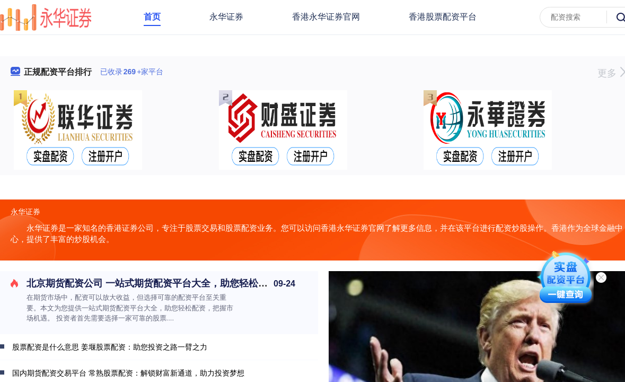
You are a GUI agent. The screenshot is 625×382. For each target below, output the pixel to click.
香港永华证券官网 (326, 16)
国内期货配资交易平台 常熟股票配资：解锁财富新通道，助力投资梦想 (128, 373)
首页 (152, 16)
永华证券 (226, 16)
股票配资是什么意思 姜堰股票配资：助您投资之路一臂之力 (109, 347)
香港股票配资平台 (443, 16)
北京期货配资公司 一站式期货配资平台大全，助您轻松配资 (152, 283)
